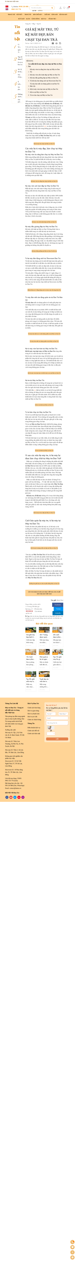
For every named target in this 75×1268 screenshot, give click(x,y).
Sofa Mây (54, 14)
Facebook (58, 1071)
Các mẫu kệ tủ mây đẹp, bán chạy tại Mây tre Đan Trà (45, 65)
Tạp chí (28, 1097)
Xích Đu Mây (63, 14)
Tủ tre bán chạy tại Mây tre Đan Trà (41, 95)
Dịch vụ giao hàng (33, 1177)
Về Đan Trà (52, 19)
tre (35, 659)
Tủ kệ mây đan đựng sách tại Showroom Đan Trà (45, 81)
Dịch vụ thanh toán (33, 1180)
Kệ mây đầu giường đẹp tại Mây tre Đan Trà (44, 78)
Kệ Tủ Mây (21, 19)
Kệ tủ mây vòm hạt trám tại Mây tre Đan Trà (44, 89)
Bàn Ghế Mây (38, 14)
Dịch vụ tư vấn (32, 1183)
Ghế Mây (47, 14)
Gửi (57, 1205)
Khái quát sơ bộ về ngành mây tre (44, 1125)
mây (45, 126)
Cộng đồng (35, 19)
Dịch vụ (44, 19)
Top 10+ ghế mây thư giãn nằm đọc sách (57, 1125)
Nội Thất (19, 14)
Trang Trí (28, 14)
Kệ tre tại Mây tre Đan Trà (38, 92)
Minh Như (60, 1066)
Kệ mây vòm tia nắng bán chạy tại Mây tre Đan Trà (45, 71)
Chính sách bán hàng (34, 1174)
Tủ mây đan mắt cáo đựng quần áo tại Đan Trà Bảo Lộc (44, 85)
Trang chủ (11, 14)
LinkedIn (58, 1079)
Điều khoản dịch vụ (34, 1194)
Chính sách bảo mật (34, 1200)
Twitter (58, 1075)
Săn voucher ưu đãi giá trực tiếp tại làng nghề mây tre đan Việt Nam (44, 1059)
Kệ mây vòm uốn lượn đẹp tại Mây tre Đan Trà (45, 75)
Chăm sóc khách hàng (34, 1186)
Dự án (28, 19)
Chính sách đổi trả (33, 1197)
